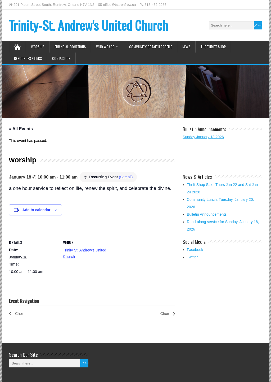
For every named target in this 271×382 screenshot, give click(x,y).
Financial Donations (70, 46)
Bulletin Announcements (207, 214)
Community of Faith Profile (150, 46)
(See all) (126, 177)
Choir (19, 313)
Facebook (195, 250)
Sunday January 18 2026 (203, 137)
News (186, 46)
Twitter (192, 257)
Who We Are (105, 46)
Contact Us (61, 58)
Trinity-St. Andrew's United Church (88, 25)
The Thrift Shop (213, 46)
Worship (37, 46)
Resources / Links (28, 58)
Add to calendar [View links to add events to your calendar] (36, 210)
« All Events (21, 129)
